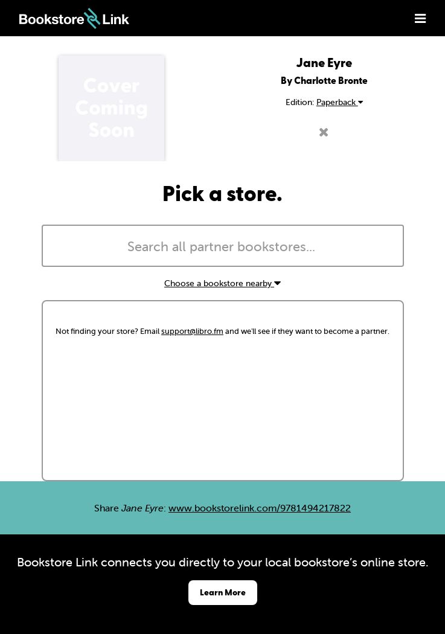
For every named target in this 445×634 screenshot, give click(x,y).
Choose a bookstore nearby (222, 283)
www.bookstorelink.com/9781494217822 (259, 508)
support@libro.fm (192, 331)
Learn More (223, 592)
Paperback (339, 102)
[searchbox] (223, 247)
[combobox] (223, 246)
